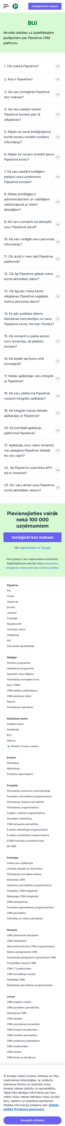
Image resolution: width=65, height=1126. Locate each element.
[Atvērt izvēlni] (6, 6)
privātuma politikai (48, 567)
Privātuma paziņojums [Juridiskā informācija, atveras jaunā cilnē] (29, 1109)
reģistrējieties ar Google (35, 547)
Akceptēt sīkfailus (32, 1120)
